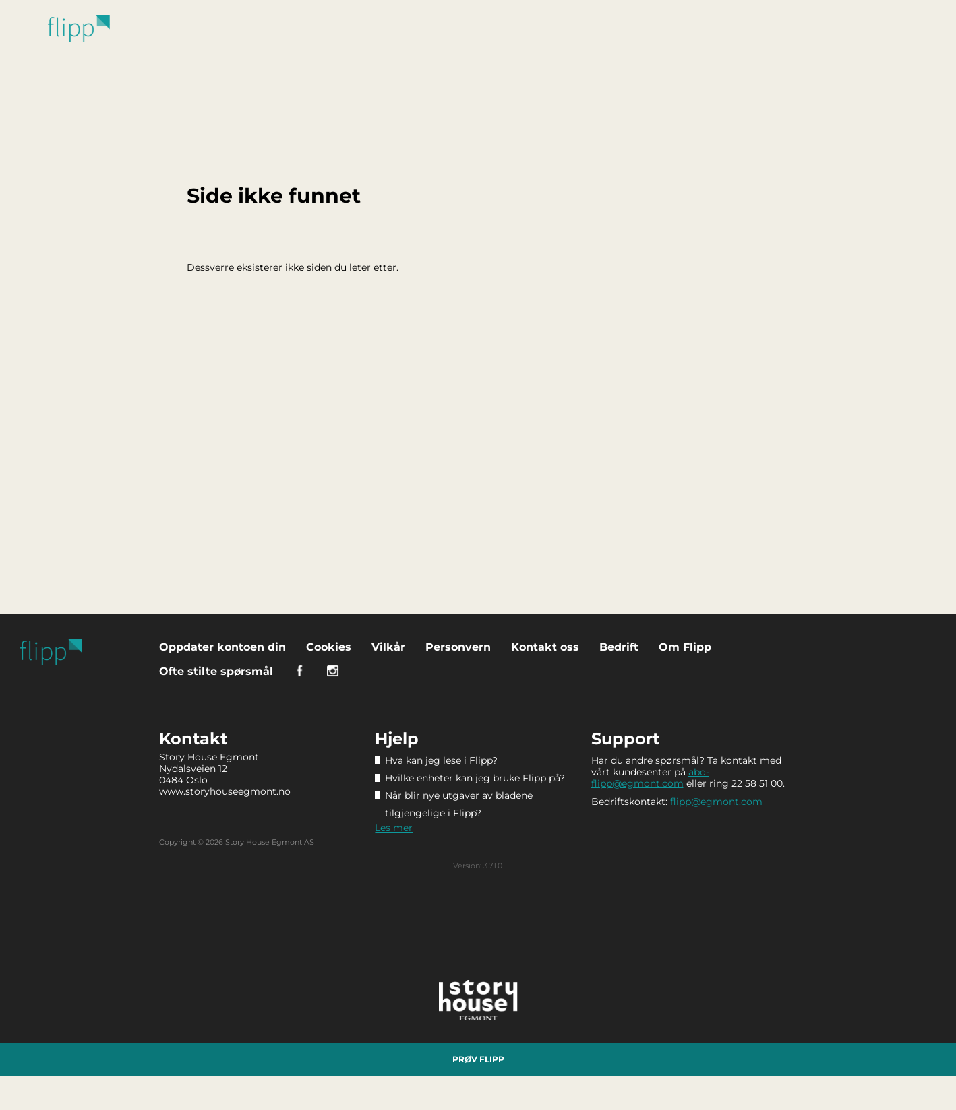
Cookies (328, 647)
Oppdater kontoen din (222, 647)
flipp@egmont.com (716, 801)
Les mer (394, 828)
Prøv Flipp (478, 1059)
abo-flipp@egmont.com (650, 777)
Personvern (458, 647)
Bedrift (618, 647)
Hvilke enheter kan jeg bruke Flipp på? (475, 778)
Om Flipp (685, 647)
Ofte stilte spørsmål (216, 671)
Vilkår (388, 647)
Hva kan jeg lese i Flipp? (441, 760)
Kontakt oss (545, 647)
